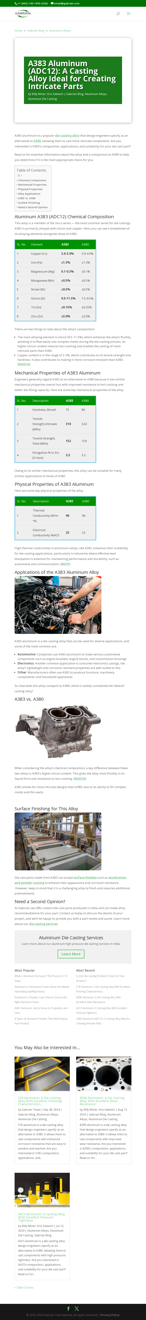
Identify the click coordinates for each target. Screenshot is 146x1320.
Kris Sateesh (55, 94)
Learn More (71, 954)
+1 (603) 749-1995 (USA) (33, 3)
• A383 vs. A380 (26, 198)
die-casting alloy (67, 136)
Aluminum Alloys (95, 94)
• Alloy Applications (28, 193)
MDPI (65, 564)
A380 (37, 141)
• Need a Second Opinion (32, 207)
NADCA (23, 364)
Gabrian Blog (75, 94)
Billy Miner (39, 94)
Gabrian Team (31, 1109)
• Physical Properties (29, 189)
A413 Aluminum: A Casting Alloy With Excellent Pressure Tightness (41, 1217)
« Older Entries (24, 1287)
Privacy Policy (110, 1315)
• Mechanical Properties (31, 184)
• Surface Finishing (28, 202)
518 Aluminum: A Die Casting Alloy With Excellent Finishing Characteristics (40, 1101)
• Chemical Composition (31, 180)
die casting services (43, 924)
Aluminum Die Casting (42, 99)
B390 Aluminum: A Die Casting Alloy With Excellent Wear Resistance (102, 1101)
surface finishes (85, 878)
